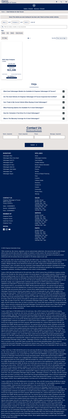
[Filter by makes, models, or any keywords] (34, 27)
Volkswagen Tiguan (8, 174)
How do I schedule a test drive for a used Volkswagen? (34, 114)
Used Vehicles (38, 161)
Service (37, 172)
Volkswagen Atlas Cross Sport (10, 158)
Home (3, 12)
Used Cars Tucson (7, 221)
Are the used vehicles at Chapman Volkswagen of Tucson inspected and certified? (34, 97)
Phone (36, 134)
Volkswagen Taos (7, 172)
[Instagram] (6, 230)
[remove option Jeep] (4, 22)
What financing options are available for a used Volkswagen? (34, 108)
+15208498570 (10, 207)
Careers (37, 188)
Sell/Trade (37, 167)
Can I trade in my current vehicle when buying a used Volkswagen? (34, 103)
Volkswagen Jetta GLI (8, 167)
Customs (37, 179)
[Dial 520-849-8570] (61, 1)
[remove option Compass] (15, 22)
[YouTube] (9, 230)
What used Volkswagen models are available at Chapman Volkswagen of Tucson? (34, 92)
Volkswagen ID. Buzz (8, 165)
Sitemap (37, 194)
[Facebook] (4, 230)
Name (7, 134)
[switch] (66, 2)
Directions (37, 183)
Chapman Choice (7, 217)
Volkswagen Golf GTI (8, 161)
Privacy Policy (38, 192)
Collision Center (39, 181)
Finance (37, 170)
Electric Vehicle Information (42, 165)
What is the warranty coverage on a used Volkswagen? (34, 119)
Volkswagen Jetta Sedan (9, 170)
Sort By (54, 38)
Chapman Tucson (7, 219)
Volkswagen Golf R (8, 163)
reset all (32, 22)
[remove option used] (25, 22)
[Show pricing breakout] (12, 76)
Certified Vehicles (39, 163)
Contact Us (38, 185)
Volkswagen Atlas (7, 156)
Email (23, 134)
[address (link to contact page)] (57, 1)
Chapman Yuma (7, 224)
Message (55, 134)
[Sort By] (61, 39)
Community (38, 190)
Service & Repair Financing (42, 174)
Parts (36, 176)
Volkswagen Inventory (40, 158)
